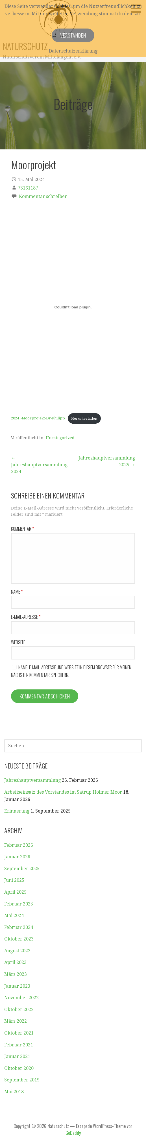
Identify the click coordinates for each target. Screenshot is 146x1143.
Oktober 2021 (19, 1033)
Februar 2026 (18, 845)
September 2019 (22, 1080)
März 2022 (15, 1021)
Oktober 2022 (19, 1009)
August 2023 (17, 950)
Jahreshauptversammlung (32, 780)
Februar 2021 (18, 1045)
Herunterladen (84, 418)
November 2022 (21, 997)
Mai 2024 (14, 915)
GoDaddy (73, 1132)
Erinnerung (16, 811)
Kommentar (22, 528)
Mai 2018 (14, 1091)
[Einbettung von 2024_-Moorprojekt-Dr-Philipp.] (73, 307)
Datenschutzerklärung (73, 51)
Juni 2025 (14, 880)
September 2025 (22, 868)
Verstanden (73, 35)
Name (17, 591)
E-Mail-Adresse (25, 616)
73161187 (28, 188)
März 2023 (15, 974)
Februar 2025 (18, 904)
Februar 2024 (18, 927)
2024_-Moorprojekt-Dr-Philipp (38, 418)
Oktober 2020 (19, 1068)
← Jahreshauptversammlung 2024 (39, 464)
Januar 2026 (17, 856)
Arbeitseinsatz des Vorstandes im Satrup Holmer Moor (63, 792)
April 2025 (15, 892)
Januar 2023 (17, 986)
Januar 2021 (17, 1056)
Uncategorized (60, 438)
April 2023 (15, 962)
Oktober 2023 (19, 939)
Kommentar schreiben (43, 196)
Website (18, 642)
